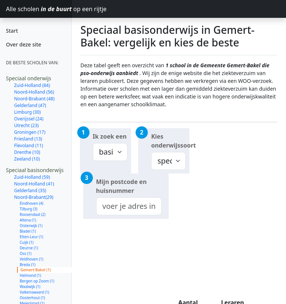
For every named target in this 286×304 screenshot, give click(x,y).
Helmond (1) (30, 275)
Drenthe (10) (27, 152)
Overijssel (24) (28, 119)
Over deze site (23, 44)
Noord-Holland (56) (34, 92)
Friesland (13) (28, 139)
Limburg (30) (27, 112)
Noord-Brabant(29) (33, 197)
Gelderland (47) (30, 105)
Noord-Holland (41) (34, 184)
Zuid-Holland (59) (32, 177)
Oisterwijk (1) (31, 225)
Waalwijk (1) (30, 286)
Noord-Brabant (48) (34, 99)
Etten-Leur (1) (31, 236)
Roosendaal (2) (32, 214)
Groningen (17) (29, 132)
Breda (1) (27, 264)
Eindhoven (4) (31, 203)
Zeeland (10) (27, 159)
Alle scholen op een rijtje (39, 9)
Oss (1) (26, 253)
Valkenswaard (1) (34, 292)
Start (12, 30)
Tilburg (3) (29, 208)
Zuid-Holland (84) (32, 85)
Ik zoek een (110, 136)
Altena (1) (28, 220)
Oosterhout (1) (32, 297)
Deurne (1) (29, 247)
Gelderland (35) (30, 190)
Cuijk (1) (26, 242)
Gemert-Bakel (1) (35, 269)
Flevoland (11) (28, 145)
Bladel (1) (28, 231)
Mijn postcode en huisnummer (121, 186)
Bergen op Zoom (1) (37, 281)
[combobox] (129, 206)
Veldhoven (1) (31, 259)
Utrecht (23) (26, 125)
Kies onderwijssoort (170, 140)
